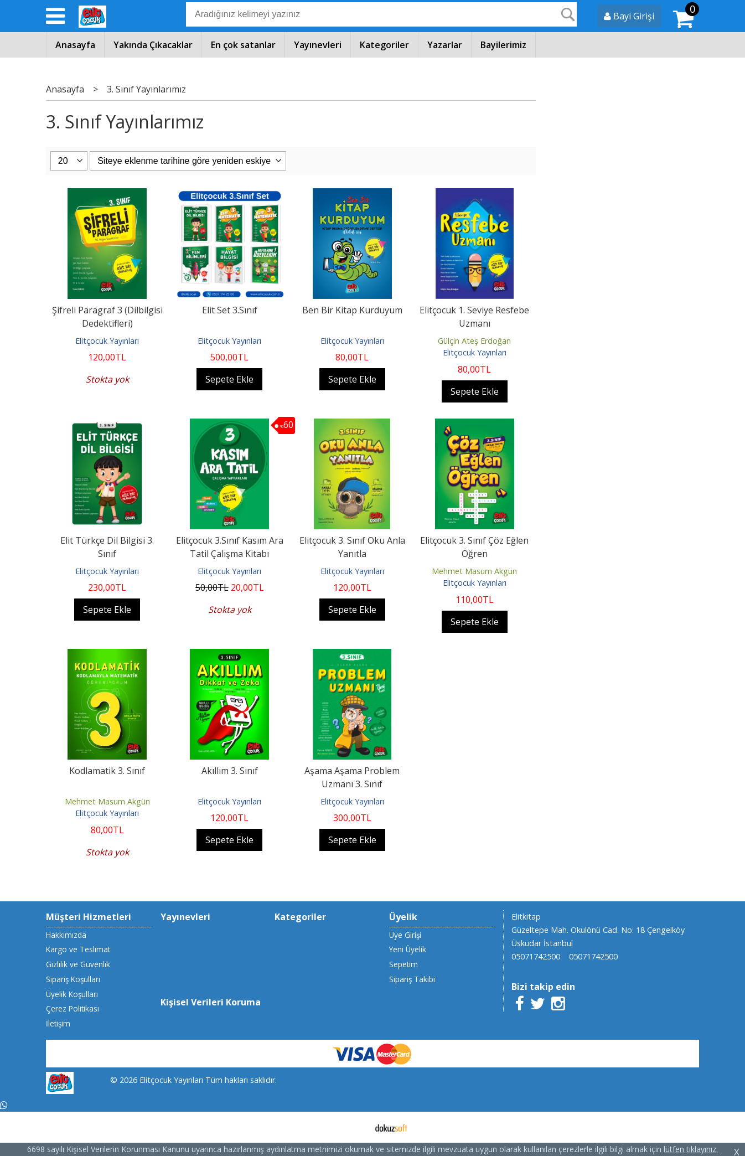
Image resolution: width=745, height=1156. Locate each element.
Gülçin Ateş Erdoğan (474, 341)
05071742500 (535, 956)
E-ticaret (355, 1127)
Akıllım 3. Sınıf (229, 771)
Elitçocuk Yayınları (107, 341)
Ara (568, 14)
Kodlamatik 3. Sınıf (107, 771)
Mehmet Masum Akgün (474, 571)
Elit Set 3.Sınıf (229, 310)
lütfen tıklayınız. (691, 1149)
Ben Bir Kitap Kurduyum (352, 310)
